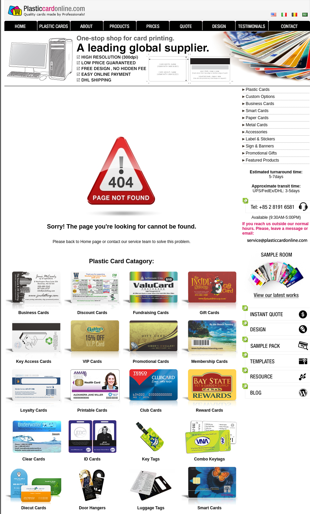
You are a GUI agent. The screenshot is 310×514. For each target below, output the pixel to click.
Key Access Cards (33, 361)
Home (85, 241)
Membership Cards (209, 361)
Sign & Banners (260, 146)
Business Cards (260, 103)
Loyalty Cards (33, 410)
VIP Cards (92, 361)
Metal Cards (257, 125)
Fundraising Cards (151, 312)
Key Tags (150, 459)
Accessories (257, 132)
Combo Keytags (209, 459)
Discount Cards (92, 312)
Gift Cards (209, 312)
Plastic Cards (258, 89)
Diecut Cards (33, 508)
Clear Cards (33, 459)
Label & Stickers (260, 139)
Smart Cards (209, 508)
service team (139, 241)
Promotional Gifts (261, 153)
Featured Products (262, 160)
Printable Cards (92, 410)
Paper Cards (257, 117)
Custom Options (260, 96)
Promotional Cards (151, 361)
